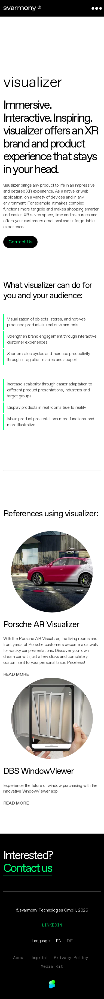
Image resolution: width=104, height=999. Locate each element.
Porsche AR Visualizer (41, 625)
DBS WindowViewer (38, 771)
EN (59, 941)
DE (70, 941)
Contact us (27, 868)
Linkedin (52, 925)
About (19, 957)
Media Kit (52, 966)
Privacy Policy (71, 957)
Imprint (39, 957)
